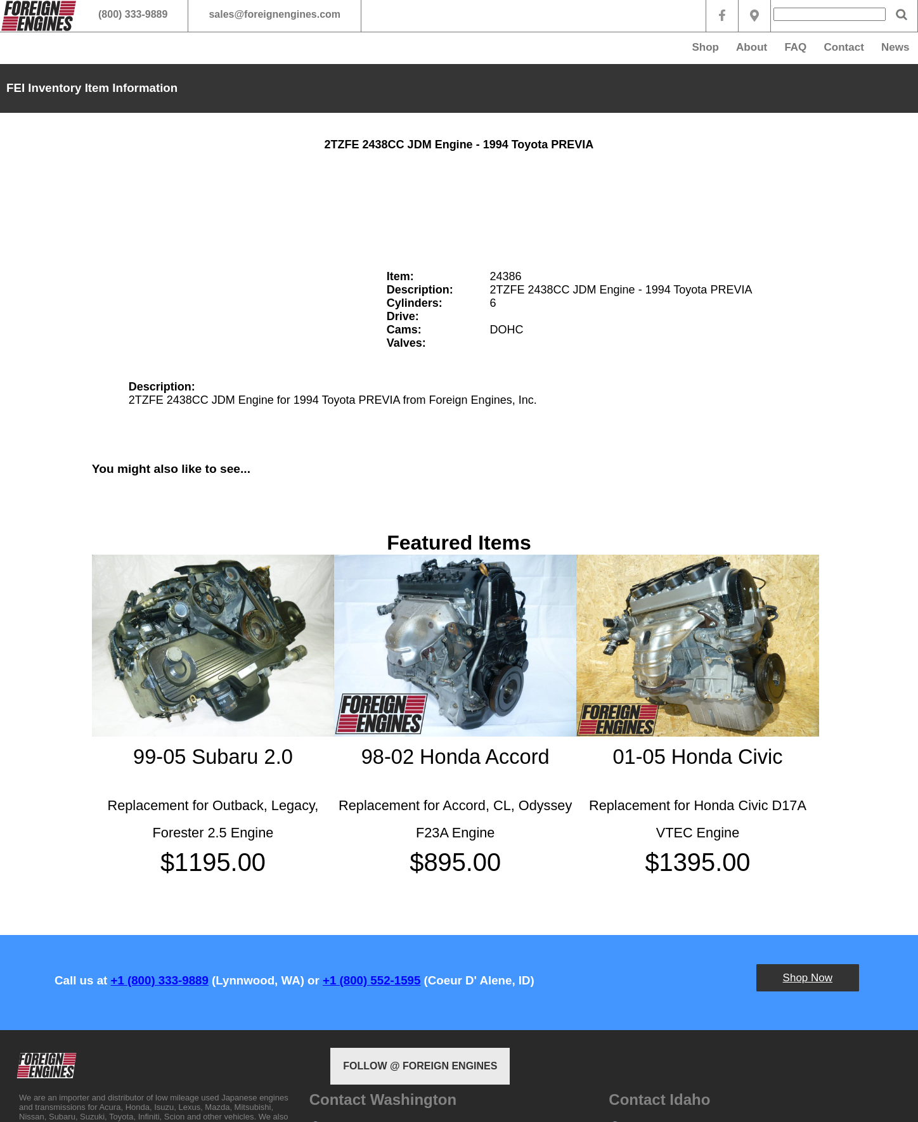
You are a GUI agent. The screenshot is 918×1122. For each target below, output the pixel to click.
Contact (844, 47)
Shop (705, 47)
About (751, 47)
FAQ (795, 47)
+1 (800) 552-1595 (371, 980)
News (895, 47)
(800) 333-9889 (132, 14)
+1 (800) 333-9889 (159, 980)
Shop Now (807, 978)
